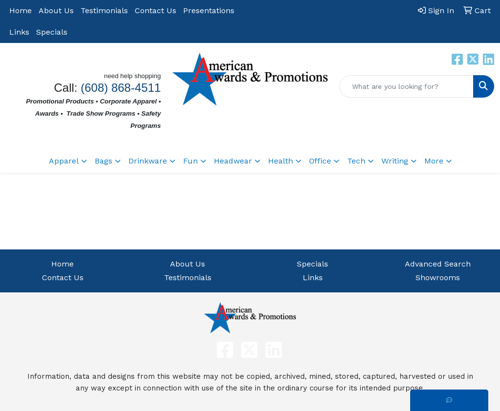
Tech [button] (356, 160)
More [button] (433, 160)
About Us (56, 10)
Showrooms (438, 277)
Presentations (208, 10)
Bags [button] (103, 160)
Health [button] (280, 160)
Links (19, 32)
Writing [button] (394, 160)
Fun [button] (190, 160)
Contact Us (155, 10)
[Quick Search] (406, 86)
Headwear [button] (233, 160)
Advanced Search (438, 263)
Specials (51, 32)
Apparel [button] (64, 160)
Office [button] (320, 160)
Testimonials (104, 10)
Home (20, 10)
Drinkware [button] (147, 160)
